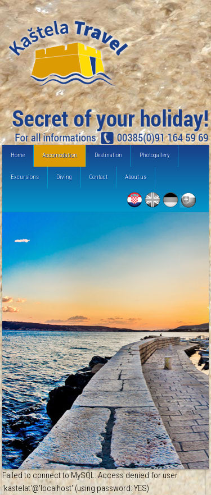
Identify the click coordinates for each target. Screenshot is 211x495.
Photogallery (154, 155)
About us (135, 177)
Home (18, 155)
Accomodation (59, 155)
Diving (64, 177)
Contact (98, 177)
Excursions (25, 177)
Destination (108, 155)
